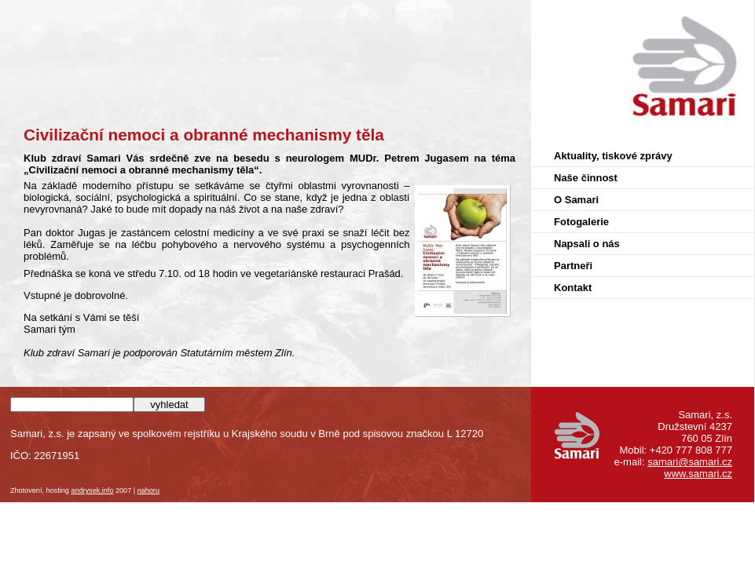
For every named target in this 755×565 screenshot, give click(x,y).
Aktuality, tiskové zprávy (613, 156)
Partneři (573, 266)
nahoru (148, 490)
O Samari (576, 200)
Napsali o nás (587, 244)
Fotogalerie (581, 222)
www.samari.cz (698, 473)
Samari (737, 14)
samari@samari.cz (689, 462)
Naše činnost (586, 178)
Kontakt (573, 287)
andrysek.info (92, 490)
